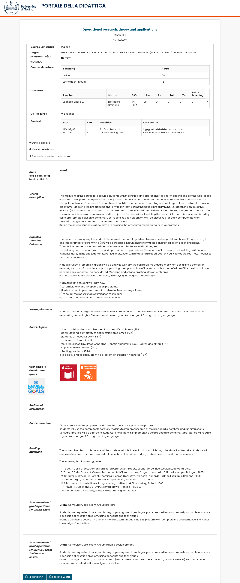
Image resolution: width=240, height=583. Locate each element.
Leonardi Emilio (72, 102)
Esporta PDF (35, 577)
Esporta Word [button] (60, 577)
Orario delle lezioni (43, 149)
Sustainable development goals (38, 370)
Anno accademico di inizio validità (39, 175)
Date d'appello (41, 143)
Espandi (67, 114)
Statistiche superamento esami (51, 156)
